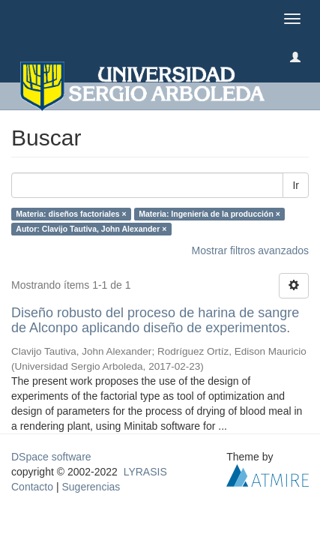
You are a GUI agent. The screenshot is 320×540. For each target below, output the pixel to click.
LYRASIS (145, 472)
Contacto (32, 487)
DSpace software (51, 457)
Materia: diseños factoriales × (71, 213)
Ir (295, 185)
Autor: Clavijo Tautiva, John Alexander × (91, 228)
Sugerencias (90, 487)
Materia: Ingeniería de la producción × (209, 213)
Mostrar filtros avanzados (250, 250)
